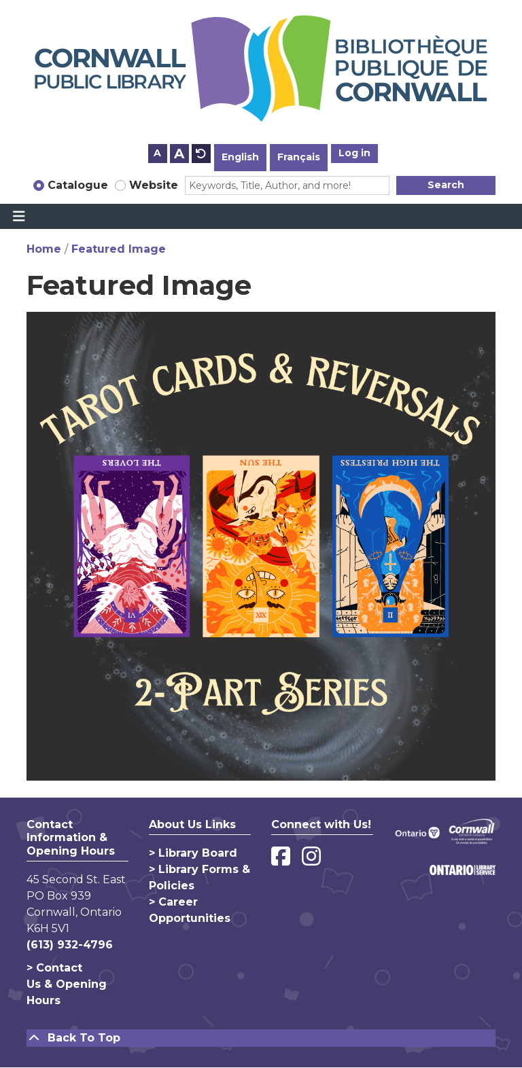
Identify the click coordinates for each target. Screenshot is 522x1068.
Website (153, 185)
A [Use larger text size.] (179, 153)
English (240, 157)
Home (44, 249)
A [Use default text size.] (201, 153)
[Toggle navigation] (19, 216)
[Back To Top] (261, 1038)
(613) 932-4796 (70, 944)
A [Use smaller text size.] (157, 153)
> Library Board (193, 853)
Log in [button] (354, 153)
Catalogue (78, 185)
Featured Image (118, 249)
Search (446, 185)
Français (298, 157)
